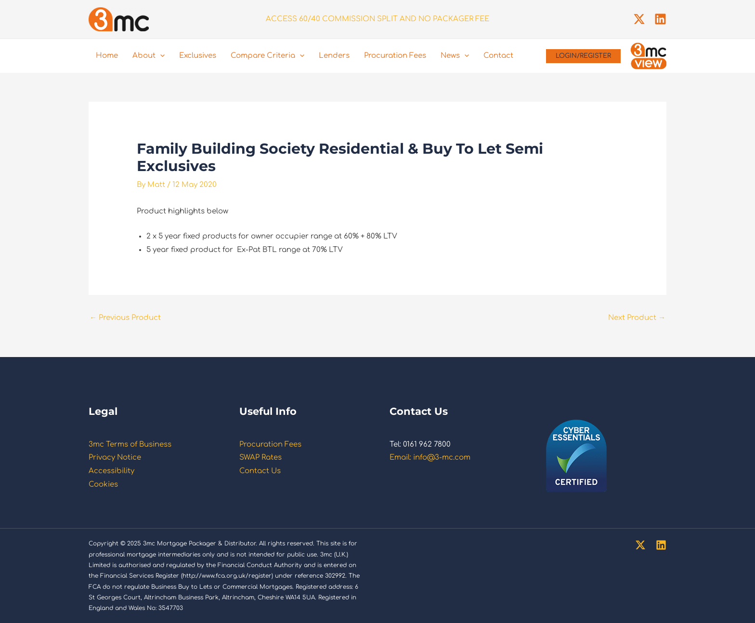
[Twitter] (639, 19)
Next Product (636, 318)
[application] (160, 56)
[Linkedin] (660, 19)
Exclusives (197, 56)
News (455, 56)
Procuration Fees (395, 56)
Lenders (334, 56)
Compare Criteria (267, 56)
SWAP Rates (260, 457)
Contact (498, 56)
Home (107, 56)
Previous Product (125, 318)
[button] (583, 56)
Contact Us (260, 471)
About (148, 56)
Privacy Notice (115, 457)
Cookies (103, 484)
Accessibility (111, 471)
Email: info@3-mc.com (430, 457)
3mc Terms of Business (130, 444)
